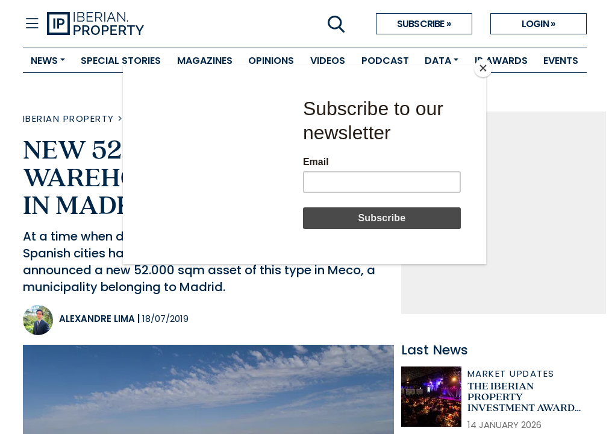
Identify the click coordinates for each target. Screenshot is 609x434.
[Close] (483, 68)
